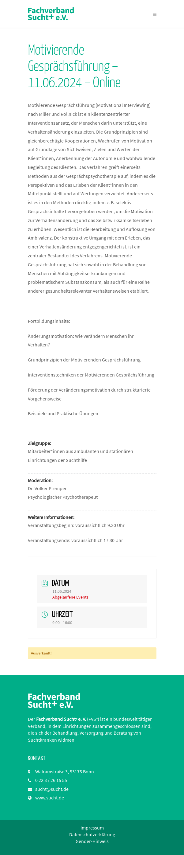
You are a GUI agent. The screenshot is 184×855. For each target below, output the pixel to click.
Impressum (92, 828)
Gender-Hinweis (92, 841)
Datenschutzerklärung (92, 834)
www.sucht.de (49, 797)
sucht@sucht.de (52, 789)
